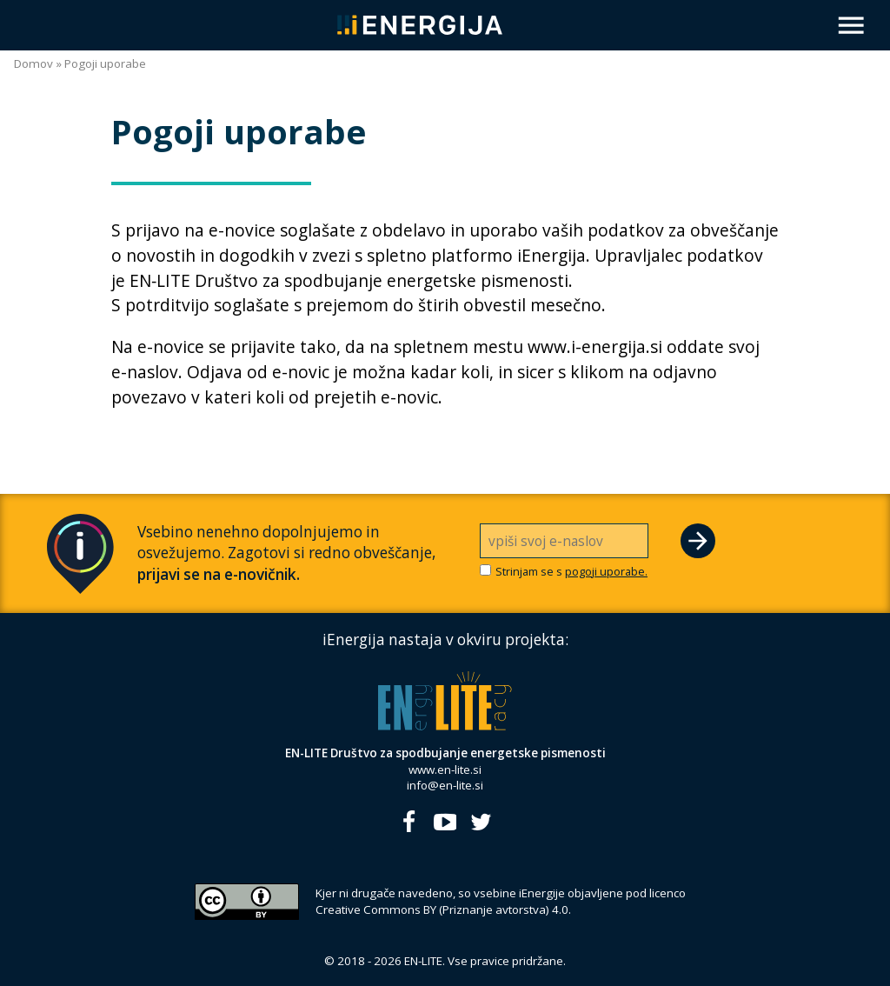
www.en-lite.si (445, 769)
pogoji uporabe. (606, 571)
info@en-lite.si (445, 785)
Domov (33, 63)
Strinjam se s (571, 571)
